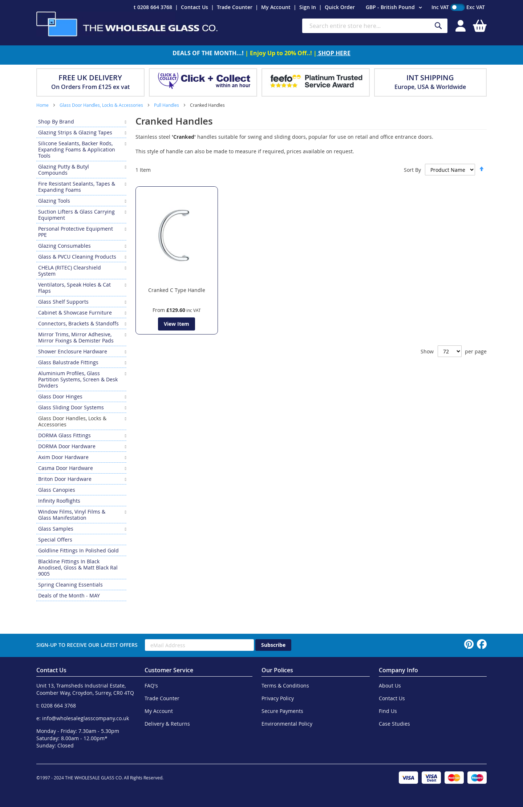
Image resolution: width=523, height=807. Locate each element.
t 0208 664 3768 (153, 7)
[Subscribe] (273, 645)
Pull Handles (167, 105)
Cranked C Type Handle (176, 290)
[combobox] (374, 26)
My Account (276, 7)
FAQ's (151, 685)
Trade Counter (234, 7)
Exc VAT (475, 7)
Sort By (412, 169)
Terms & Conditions (285, 685)
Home (43, 105)
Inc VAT (440, 7)
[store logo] (127, 24)
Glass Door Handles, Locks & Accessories (102, 105)
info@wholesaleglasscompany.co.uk (85, 718)
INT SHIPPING (430, 77)
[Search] (438, 26)
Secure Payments (282, 710)
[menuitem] (81, 121)
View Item (176, 323)
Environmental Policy (287, 723)
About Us (390, 685)
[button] (395, 8)
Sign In (307, 7)
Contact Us (194, 7)
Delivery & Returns (167, 723)
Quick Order (340, 7)
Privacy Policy (278, 698)
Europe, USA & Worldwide (430, 87)
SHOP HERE (333, 53)
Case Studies (394, 723)
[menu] (81, 358)
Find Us (388, 710)
